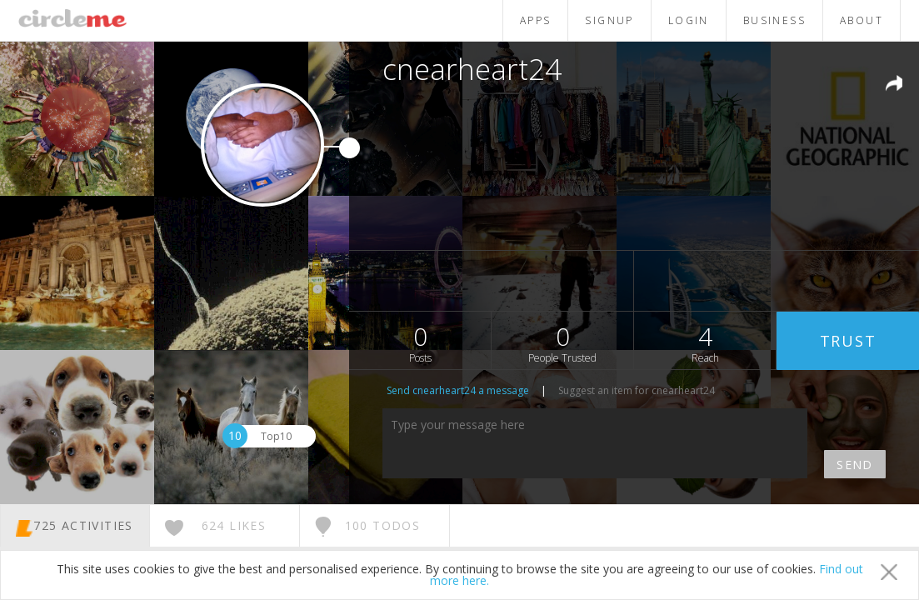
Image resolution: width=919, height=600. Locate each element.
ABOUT (861, 20)
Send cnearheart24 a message (458, 390)
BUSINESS (774, 20)
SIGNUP (609, 20)
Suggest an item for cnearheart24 (636, 390)
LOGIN (688, 20)
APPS (536, 20)
